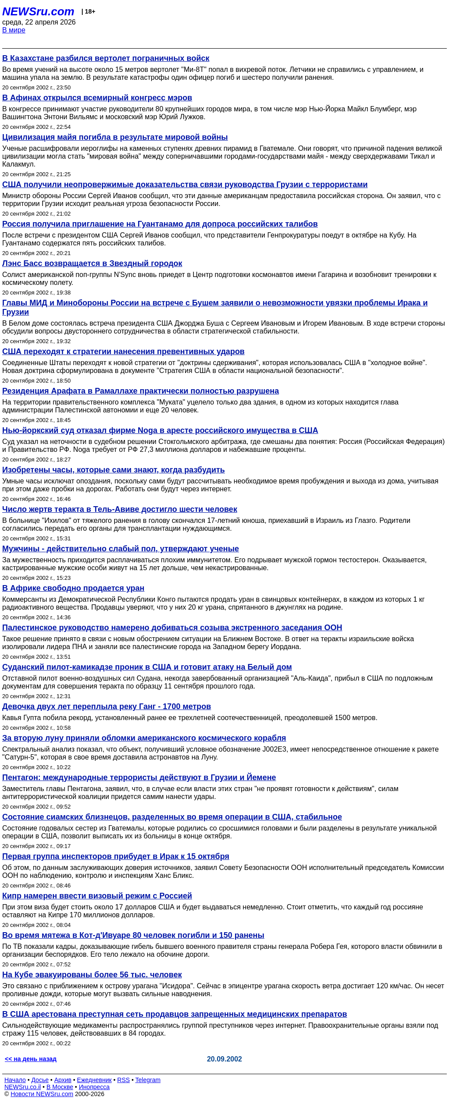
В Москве (59, 1086)
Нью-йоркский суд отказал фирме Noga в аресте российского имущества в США (160, 430)
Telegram (148, 1079)
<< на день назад (31, 1058)
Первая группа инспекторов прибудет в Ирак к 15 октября (115, 856)
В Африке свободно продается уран (73, 588)
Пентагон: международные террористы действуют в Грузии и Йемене (139, 777)
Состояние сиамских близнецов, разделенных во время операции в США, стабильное (172, 817)
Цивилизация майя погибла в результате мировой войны (115, 137)
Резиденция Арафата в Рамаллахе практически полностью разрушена (140, 391)
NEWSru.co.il (22, 1086)
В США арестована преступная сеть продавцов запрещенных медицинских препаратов (174, 1014)
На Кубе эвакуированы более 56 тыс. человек (92, 974)
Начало (15, 1079)
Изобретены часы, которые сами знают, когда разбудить (113, 469)
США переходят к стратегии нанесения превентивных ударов (123, 351)
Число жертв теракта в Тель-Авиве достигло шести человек (119, 509)
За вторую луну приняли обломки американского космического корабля (144, 738)
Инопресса (94, 1086)
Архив (62, 1079)
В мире (13, 30)
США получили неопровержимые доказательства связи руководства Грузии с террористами (185, 184)
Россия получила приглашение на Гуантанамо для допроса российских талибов (160, 224)
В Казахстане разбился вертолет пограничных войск (106, 58)
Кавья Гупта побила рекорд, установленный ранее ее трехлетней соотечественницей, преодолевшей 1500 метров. (190, 717)
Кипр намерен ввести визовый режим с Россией (97, 895)
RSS (123, 1079)
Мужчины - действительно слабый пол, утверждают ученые (120, 548)
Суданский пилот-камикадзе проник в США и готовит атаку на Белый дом (147, 667)
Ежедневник (94, 1079)
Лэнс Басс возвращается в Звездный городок (92, 263)
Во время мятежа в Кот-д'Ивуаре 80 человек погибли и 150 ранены (133, 935)
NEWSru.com (38, 11)
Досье (40, 1079)
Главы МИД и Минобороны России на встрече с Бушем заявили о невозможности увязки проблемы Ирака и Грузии (215, 307)
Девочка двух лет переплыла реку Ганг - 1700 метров (106, 706)
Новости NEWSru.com (42, 1093)
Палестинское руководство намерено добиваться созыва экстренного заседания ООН (172, 627)
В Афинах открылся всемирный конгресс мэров (97, 97)
